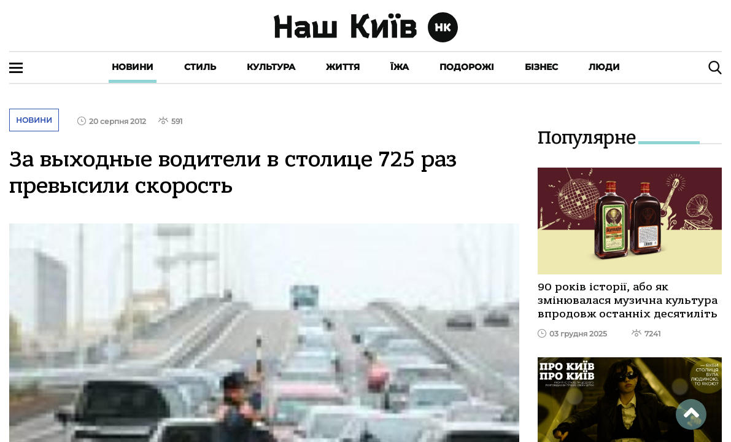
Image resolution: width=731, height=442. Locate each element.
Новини (132, 66)
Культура (271, 66)
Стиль (200, 66)
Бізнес (541, 66)
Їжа (399, 66)
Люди (604, 66)
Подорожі (466, 66)
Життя (343, 66)
